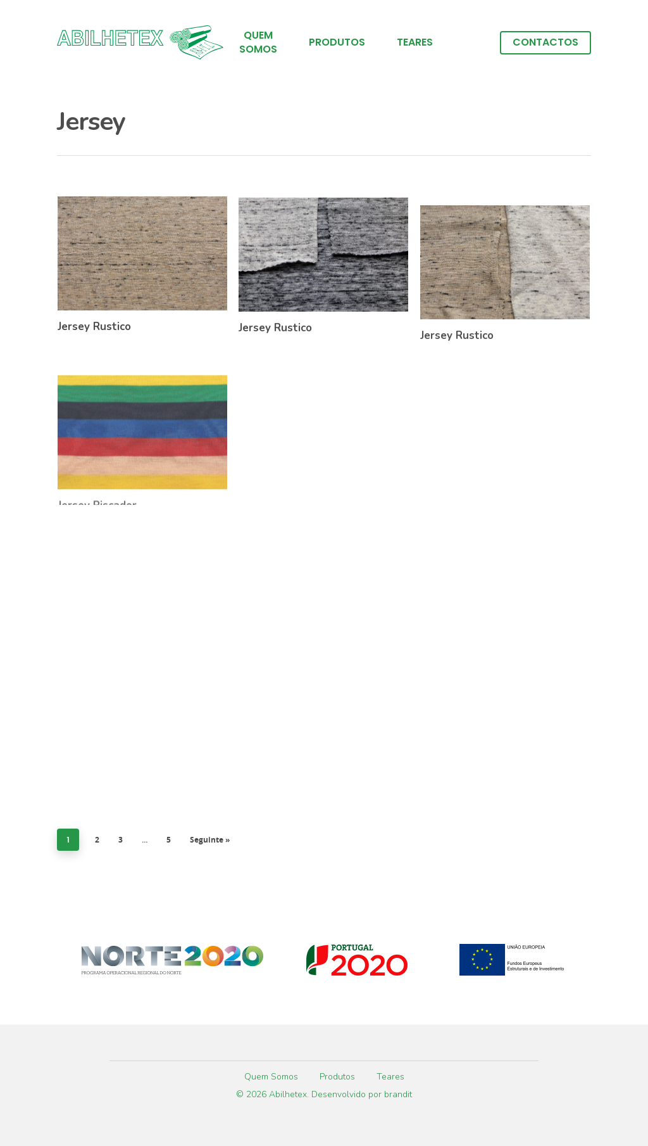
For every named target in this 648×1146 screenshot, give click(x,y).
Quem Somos (258, 42)
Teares (415, 42)
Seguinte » (210, 839)
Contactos (545, 42)
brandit (398, 1094)
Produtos (337, 42)
